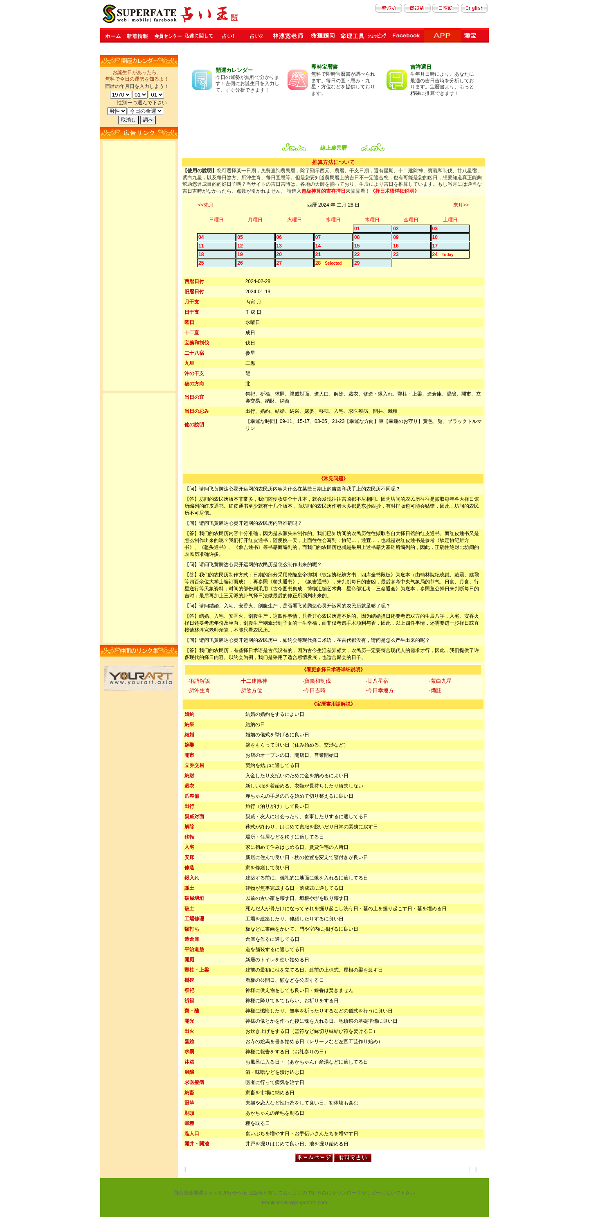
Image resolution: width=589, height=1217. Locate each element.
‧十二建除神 (253, 681)
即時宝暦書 (324, 67)
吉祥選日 (421, 67)
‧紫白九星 (440, 681)
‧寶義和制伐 (317, 681)
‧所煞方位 (250, 690)
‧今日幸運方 (380, 690)
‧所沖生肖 (198, 690)
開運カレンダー (234, 70)
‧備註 (435, 690)
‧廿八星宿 (377, 681)
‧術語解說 (198, 681)
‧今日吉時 (314, 690)
